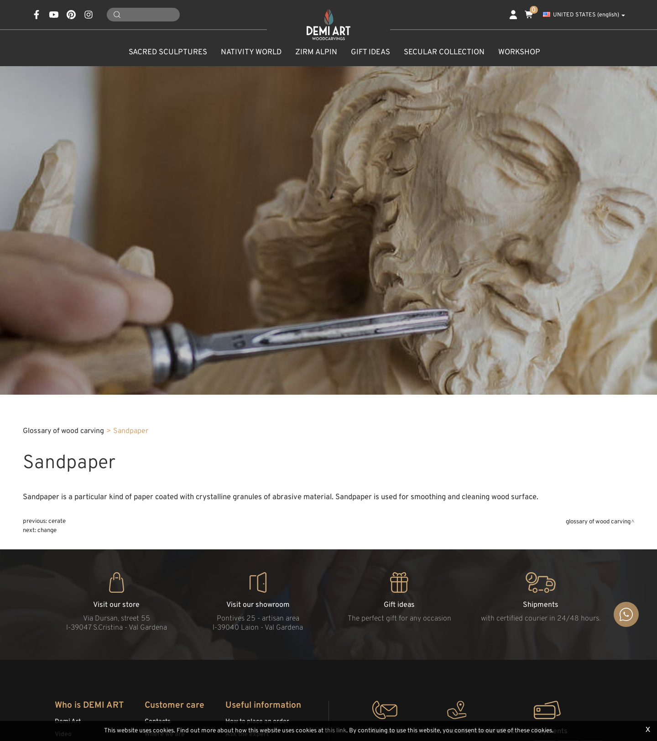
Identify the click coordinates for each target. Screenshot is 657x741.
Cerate (57, 521)
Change (47, 530)
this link (335, 731)
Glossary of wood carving (63, 431)
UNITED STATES (584, 15)
